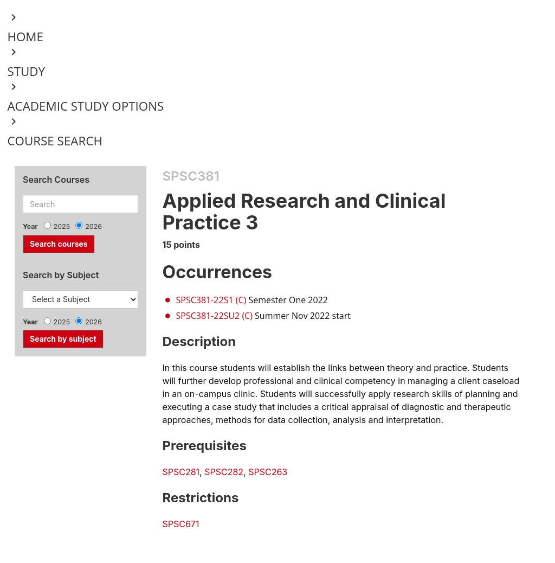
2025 (62, 226)
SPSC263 (267, 471)
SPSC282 (223, 471)
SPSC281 (181, 471)
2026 (93, 226)
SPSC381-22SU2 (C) (214, 316)
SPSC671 (181, 524)
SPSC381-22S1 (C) (211, 300)
